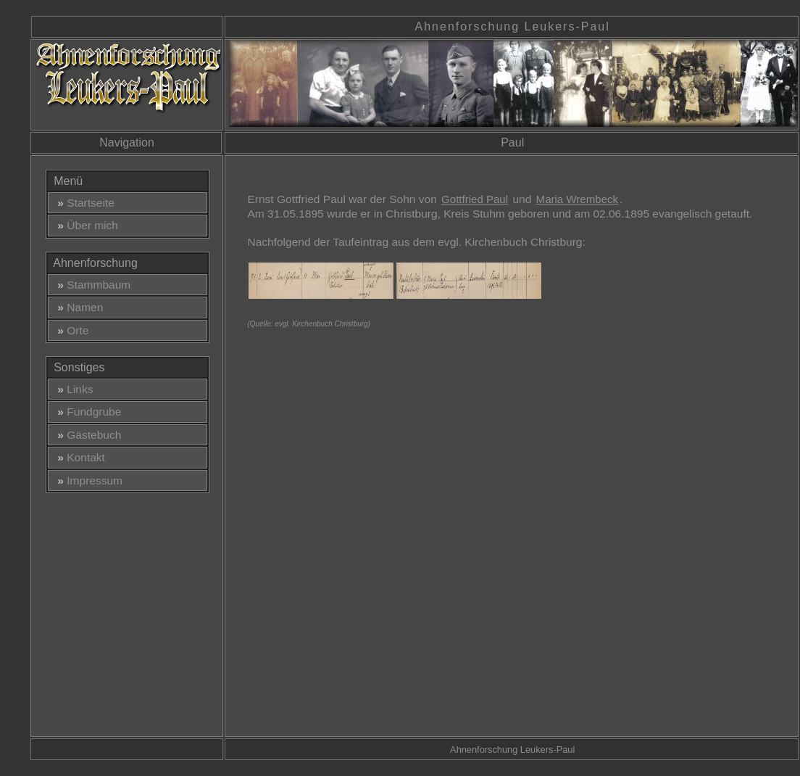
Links (72, 389)
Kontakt (78, 457)
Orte (70, 330)
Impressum (86, 480)
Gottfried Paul (474, 199)
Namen (77, 307)
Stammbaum (91, 284)
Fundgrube (86, 411)
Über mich (84, 225)
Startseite (82, 203)
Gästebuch (86, 435)
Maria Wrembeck (577, 199)
